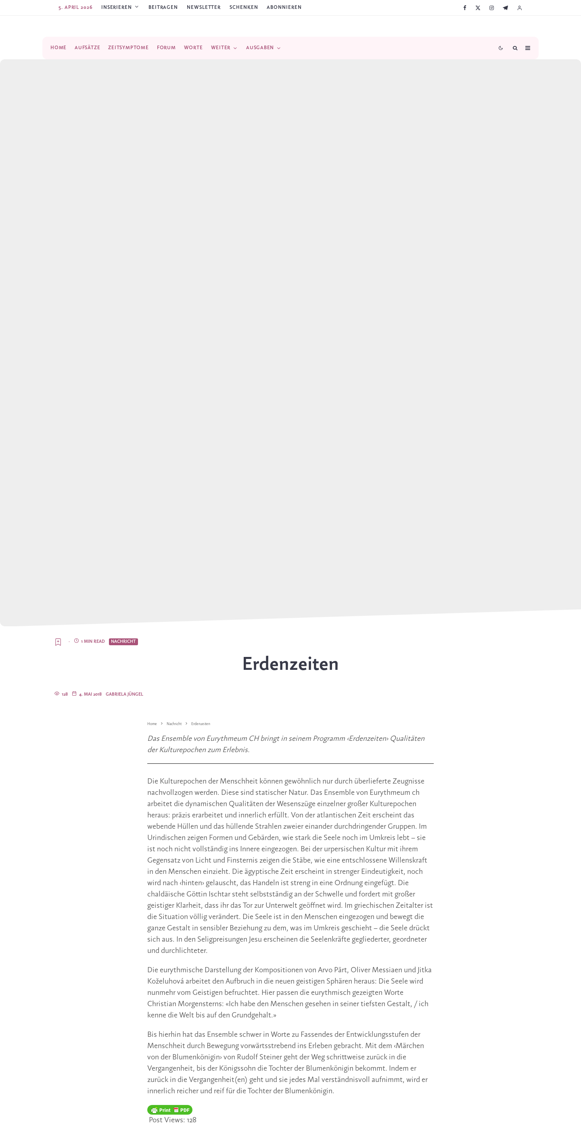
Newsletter (204, 7)
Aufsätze (87, 47)
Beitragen (163, 7)
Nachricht (123, 641)
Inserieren (116, 7)
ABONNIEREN (284, 7)
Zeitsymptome (128, 47)
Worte (193, 47)
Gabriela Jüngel (124, 694)
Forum (166, 47)
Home (58, 47)
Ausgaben (260, 47)
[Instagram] (491, 8)
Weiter (221, 47)
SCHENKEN (244, 7)
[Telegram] (505, 8)
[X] (478, 8)
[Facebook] (465, 8)
